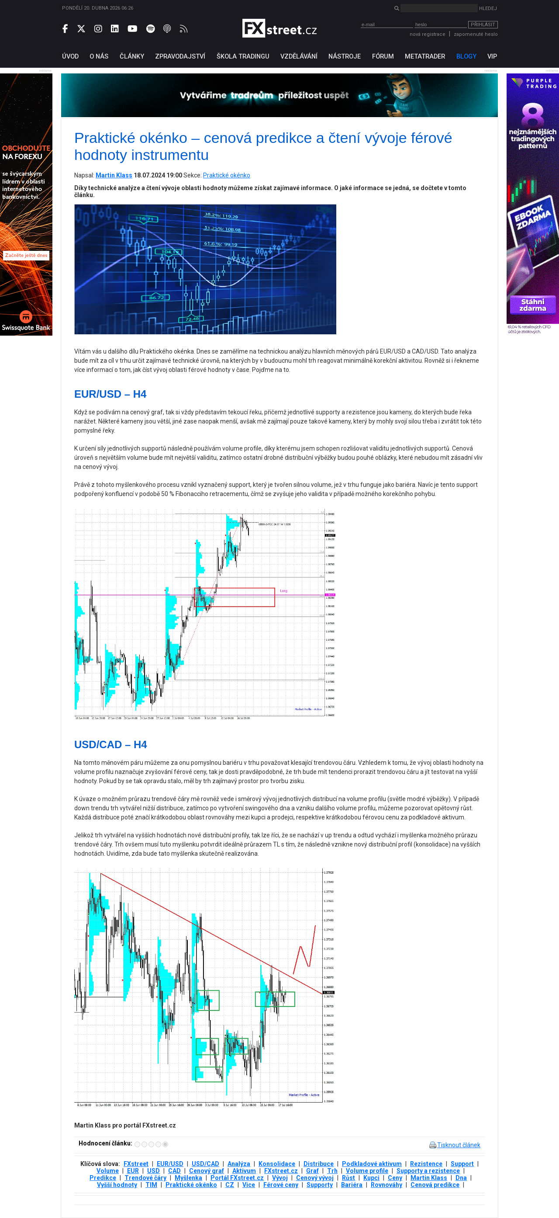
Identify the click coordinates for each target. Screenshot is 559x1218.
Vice (248, 1184)
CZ (229, 1184)
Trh (332, 1170)
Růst (348, 1177)
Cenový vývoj (315, 1177)
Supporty (320, 1184)
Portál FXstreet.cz (237, 1177)
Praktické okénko (226, 175)
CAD (174, 1170)
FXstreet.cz (281, 1170)
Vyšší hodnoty (117, 1184)
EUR (133, 1170)
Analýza (239, 1163)
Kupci (371, 1177)
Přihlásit (483, 25)
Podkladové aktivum (372, 1163)
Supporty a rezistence (428, 1170)
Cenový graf (206, 1170)
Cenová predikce (435, 1184)
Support (462, 1163)
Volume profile (367, 1170)
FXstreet (136, 1163)
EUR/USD (170, 1163)
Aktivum (244, 1170)
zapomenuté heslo (476, 34)
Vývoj (280, 1177)
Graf (312, 1170)
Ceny (395, 1177)
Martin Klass (429, 1177)
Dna (461, 1177)
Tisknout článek (458, 1145)
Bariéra (351, 1184)
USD (153, 1170)
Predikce (103, 1177)
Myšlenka (188, 1177)
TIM (151, 1184)
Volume (108, 1170)
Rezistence (426, 1163)
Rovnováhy (386, 1184)
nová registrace (427, 34)
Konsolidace (277, 1163)
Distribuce (319, 1163)
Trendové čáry (145, 1177)
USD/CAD (205, 1163)
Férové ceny (280, 1184)
